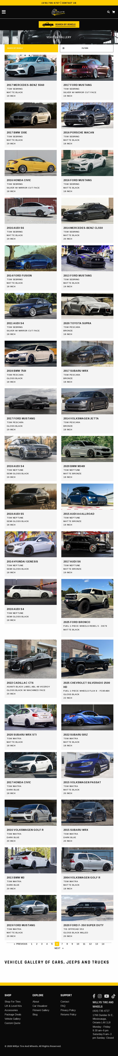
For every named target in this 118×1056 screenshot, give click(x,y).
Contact (65, 1001)
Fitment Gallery (41, 1010)
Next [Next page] (60, 948)
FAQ (63, 1006)
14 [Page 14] (103, 944)
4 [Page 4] (46, 944)
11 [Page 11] (84, 944)
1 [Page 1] (31, 944)
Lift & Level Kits (13, 1006)
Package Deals (13, 1014)
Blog (35, 1014)
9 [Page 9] (72, 944)
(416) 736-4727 (50, 3)
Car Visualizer (40, 1006)
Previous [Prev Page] (22, 943)
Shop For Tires (13, 1001)
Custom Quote (12, 1023)
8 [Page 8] (67, 944)
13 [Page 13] (96, 944)
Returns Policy (68, 1014)
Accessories (11, 1010)
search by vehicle (15, 48)
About (36, 1001)
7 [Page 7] (62, 944)
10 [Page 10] (78, 944)
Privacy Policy (68, 1010)
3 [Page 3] (41, 944)
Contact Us (69, 3)
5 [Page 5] (52, 944)
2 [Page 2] (36, 944)
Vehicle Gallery (12, 1019)
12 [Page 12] (90, 944)
